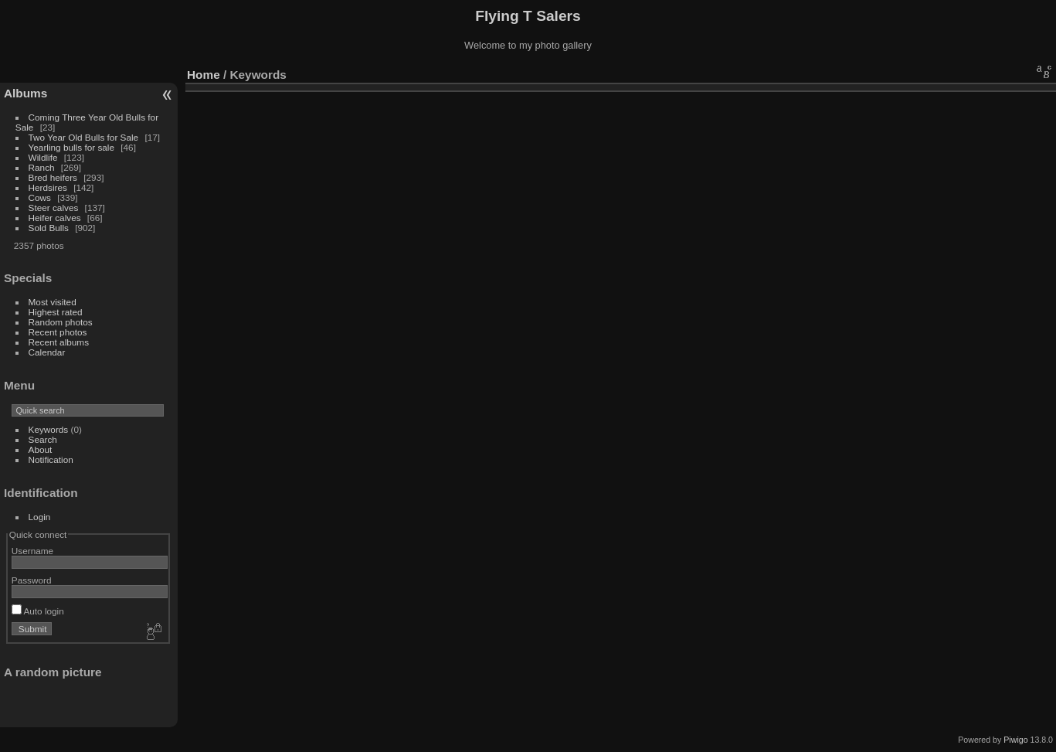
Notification (51, 459)
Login (40, 517)
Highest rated (56, 312)
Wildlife (43, 157)
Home (203, 74)
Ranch (42, 167)
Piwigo (1015, 739)
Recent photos (58, 332)
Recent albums (59, 342)
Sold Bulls (49, 228)
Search (43, 439)
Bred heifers (54, 177)
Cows (40, 197)
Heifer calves (55, 218)
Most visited (52, 302)
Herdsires (48, 187)
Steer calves (54, 207)
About (41, 449)
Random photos (61, 322)
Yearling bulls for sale (71, 147)
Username (32, 551)
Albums (25, 93)
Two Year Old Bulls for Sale (84, 137)
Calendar (47, 352)
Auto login (38, 611)
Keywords (49, 429)
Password (32, 580)
